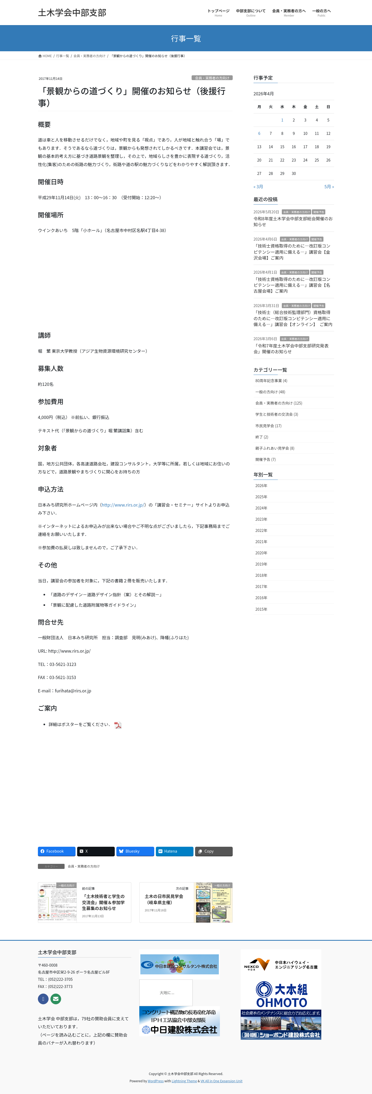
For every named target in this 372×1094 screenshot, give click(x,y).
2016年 (261, 597)
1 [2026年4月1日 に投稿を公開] (282, 120)
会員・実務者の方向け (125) (278, 403)
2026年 (261, 485)
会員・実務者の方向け (212, 77)
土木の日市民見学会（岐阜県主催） (164, 899)
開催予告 (318, 212)
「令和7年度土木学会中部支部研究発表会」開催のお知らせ (291, 348)
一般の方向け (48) (270, 391)
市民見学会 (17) (268, 425)
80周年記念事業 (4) (271, 380)
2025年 (261, 496)
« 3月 (258, 186)
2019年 (261, 564)
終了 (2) (261, 437)
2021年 (261, 541)
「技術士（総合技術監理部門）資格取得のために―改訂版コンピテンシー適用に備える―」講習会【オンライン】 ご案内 (293, 318)
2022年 (261, 530)
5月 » (329, 186)
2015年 (261, 609)
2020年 (261, 552)
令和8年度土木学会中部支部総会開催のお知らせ (293, 221)
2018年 (261, 575)
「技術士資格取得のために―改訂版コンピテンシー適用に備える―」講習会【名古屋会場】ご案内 (292, 285)
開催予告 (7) (265, 459)
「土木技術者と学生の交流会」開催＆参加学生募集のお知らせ (103, 902)
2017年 (261, 586)
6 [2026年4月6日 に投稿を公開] (259, 133)
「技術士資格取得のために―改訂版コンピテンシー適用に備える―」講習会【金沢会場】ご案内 (292, 251)
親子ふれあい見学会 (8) (274, 448)
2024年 (261, 508)
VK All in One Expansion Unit (222, 1081)
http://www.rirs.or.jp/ (123, 504)
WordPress (156, 1081)
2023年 (261, 519)
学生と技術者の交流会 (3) (276, 414)
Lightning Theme (184, 1081)
